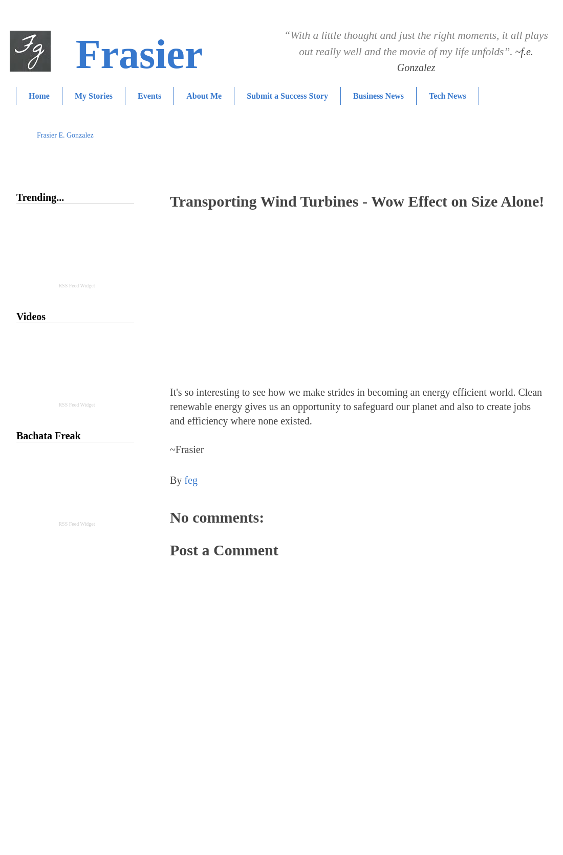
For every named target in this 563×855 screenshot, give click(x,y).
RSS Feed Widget (76, 285)
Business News (378, 96)
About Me (204, 96)
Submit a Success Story (287, 96)
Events (149, 96)
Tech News (447, 96)
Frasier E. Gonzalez (65, 135)
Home (39, 96)
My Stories (94, 96)
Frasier (139, 54)
